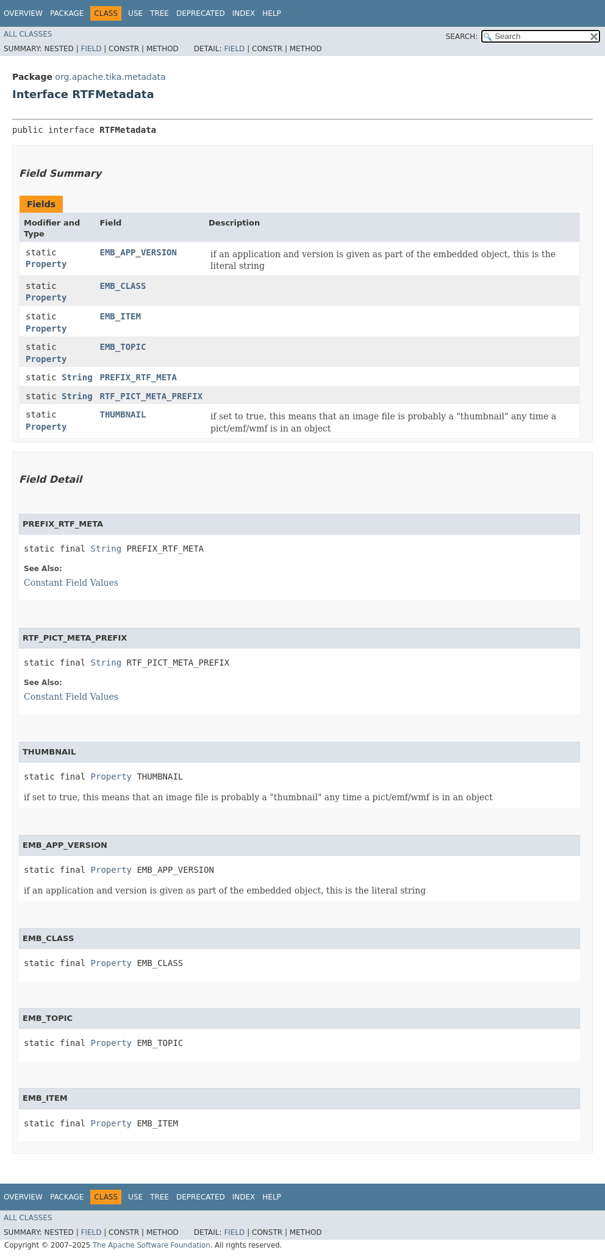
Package (67, 13)
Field (91, 48)
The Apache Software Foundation (151, 1245)
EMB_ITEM (119, 316)
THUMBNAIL (122, 414)
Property (46, 264)
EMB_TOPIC (122, 347)
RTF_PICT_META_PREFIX (150, 396)
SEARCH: (462, 36)
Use (135, 13)
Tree (159, 13)
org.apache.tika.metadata (110, 77)
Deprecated (200, 13)
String (77, 377)
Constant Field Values (71, 583)
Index (244, 13)
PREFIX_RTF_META (137, 377)
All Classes (28, 34)
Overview (23, 13)
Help (271, 13)
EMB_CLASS (122, 286)
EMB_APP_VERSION (137, 252)
